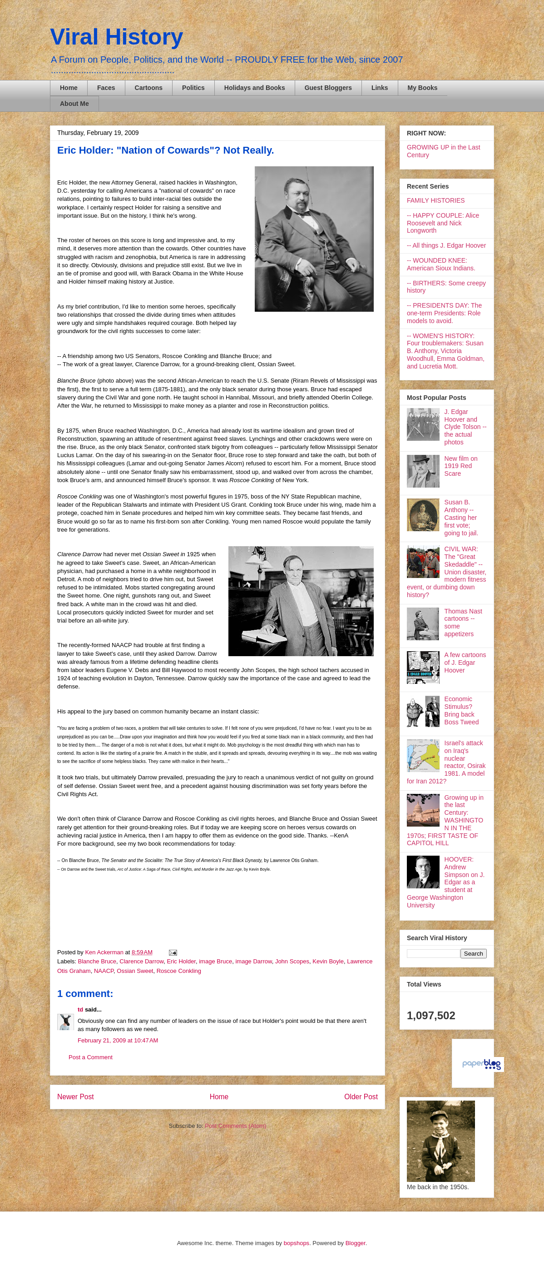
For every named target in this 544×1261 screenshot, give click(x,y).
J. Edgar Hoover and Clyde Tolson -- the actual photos (466, 427)
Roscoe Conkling (179, 970)
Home (69, 87)
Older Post (361, 1097)
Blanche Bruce (97, 961)
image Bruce (215, 961)
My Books (423, 87)
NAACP (104, 970)
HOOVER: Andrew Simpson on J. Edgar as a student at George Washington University (446, 882)
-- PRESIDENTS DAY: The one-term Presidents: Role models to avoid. (444, 313)
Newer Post (75, 1097)
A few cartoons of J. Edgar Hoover (465, 662)
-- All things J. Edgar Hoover (446, 245)
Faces (106, 87)
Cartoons (149, 87)
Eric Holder (181, 961)
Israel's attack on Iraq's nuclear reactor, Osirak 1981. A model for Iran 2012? (446, 762)
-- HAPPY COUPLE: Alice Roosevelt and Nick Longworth (443, 223)
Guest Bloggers (328, 87)
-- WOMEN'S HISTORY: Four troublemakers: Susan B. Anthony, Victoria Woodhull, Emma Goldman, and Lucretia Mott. (446, 351)
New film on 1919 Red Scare (461, 466)
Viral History (116, 37)
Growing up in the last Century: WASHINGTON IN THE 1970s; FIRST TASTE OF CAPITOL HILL (445, 820)
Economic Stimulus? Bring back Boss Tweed (462, 710)
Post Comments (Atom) (235, 1125)
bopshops (296, 1243)
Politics (193, 87)
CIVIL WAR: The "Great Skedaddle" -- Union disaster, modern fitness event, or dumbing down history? (446, 571)
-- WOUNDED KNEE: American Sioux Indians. (441, 264)
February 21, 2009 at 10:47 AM (118, 1040)
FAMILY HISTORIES (436, 200)
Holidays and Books (254, 87)
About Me (74, 103)
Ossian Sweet (135, 970)
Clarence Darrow (141, 961)
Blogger (356, 1243)
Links (379, 87)
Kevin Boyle (328, 961)
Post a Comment (91, 1057)
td (80, 1009)
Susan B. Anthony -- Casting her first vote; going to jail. (462, 517)
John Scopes (292, 961)
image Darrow (253, 961)
